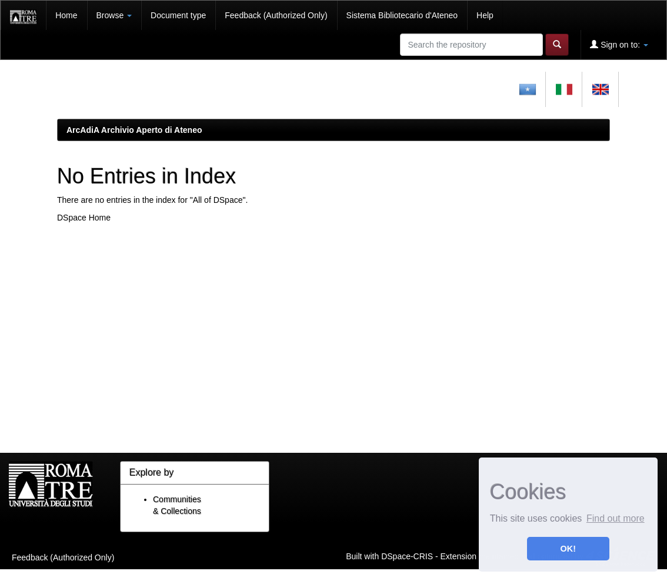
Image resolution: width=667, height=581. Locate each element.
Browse (114, 15)
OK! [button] (568, 548)
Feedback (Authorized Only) (276, 15)
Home (66, 15)
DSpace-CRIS (407, 555)
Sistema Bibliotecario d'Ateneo (402, 15)
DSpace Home (84, 217)
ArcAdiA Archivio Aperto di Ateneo (134, 130)
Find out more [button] (615, 518)
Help (484, 15)
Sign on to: (619, 44)
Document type (178, 15)
